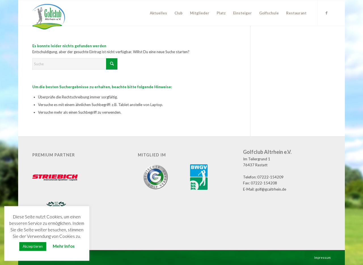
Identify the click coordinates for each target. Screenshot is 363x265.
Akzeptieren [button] (33, 246)
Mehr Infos (64, 246)
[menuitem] (158, 13)
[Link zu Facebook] (326, 12)
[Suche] (74, 64)
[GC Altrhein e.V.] (48, 16)
